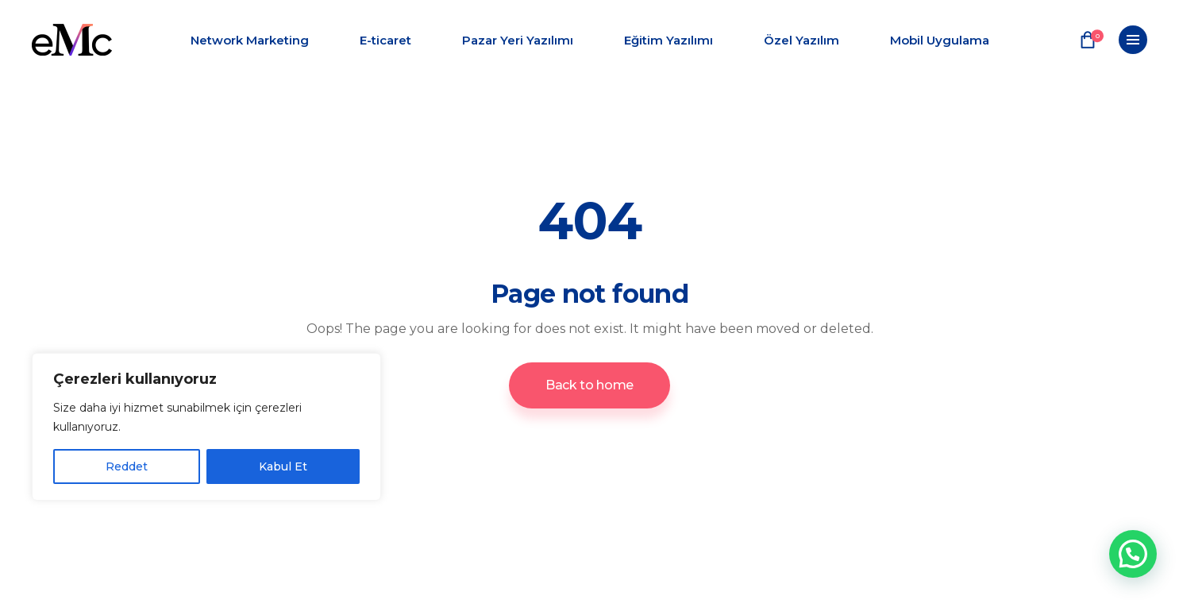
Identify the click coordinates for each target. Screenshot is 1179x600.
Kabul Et (283, 466)
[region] (206, 427)
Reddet (127, 466)
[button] (1133, 554)
